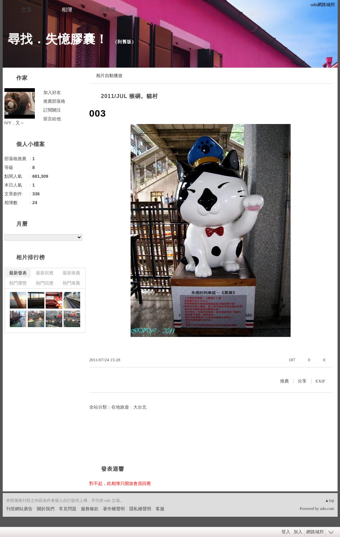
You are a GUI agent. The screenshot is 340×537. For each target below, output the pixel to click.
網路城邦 (315, 531)
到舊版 (124, 41)
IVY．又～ (14, 122)
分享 (302, 381)
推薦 (284, 381)
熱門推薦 (71, 283)
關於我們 (45, 508)
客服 (160, 508)
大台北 (139, 407)
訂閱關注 (52, 110)
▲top (329, 500)
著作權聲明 (114, 508)
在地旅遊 (120, 407)
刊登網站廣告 (19, 508)
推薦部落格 (54, 101)
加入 (298, 531)
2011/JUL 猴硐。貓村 (129, 96)
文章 (26, 10)
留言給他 (52, 118)
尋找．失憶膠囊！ (58, 39)
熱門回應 (44, 283)
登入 (285, 531)
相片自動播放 (109, 75)
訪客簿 (107, 10)
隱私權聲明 (140, 508)
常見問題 (67, 508)
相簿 (67, 10)
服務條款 (89, 508)
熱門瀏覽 (18, 283)
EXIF (320, 381)
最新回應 (44, 272)
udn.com (327, 508)
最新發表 (18, 272)
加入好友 (52, 92)
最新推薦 (71, 272)
